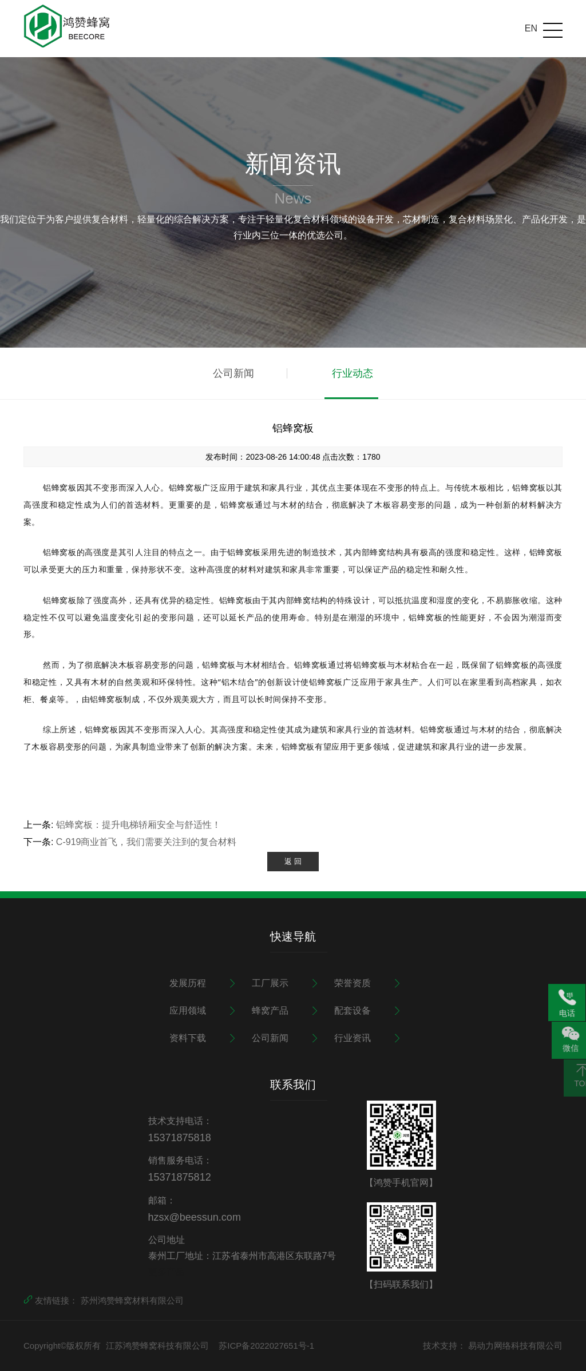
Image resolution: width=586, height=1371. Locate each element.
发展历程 (187, 983)
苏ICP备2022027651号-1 (266, 1345)
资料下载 (187, 1038)
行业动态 (352, 373)
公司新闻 (233, 373)
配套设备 (352, 1010)
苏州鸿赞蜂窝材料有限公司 (132, 1300)
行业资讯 (352, 1038)
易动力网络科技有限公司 (515, 1345)
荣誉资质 (352, 983)
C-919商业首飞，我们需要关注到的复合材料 (146, 842)
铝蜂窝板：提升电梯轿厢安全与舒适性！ (138, 825)
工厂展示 (270, 983)
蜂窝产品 (270, 1010)
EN (531, 28)
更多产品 (166, 1272)
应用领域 (187, 1010)
